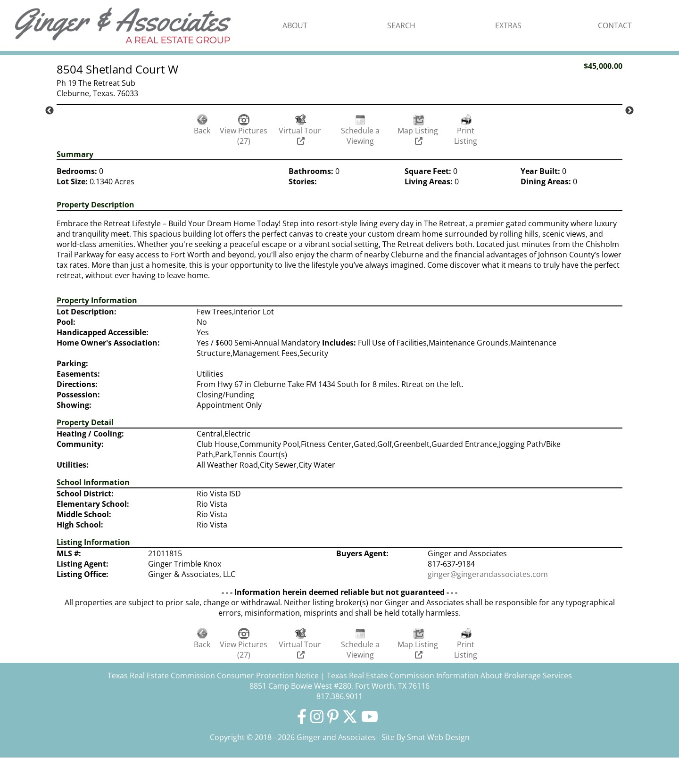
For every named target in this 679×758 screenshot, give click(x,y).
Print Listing (465, 135)
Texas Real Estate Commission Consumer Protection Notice (213, 675)
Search (401, 25)
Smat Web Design (438, 737)
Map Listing (418, 135)
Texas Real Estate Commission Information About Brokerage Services (449, 675)
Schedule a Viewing (360, 135)
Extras (508, 25)
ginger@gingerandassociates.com (488, 574)
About (294, 25)
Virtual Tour (301, 135)
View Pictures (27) (243, 135)
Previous (49, 110)
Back (202, 130)
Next (629, 110)
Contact (615, 25)
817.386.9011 (339, 696)
